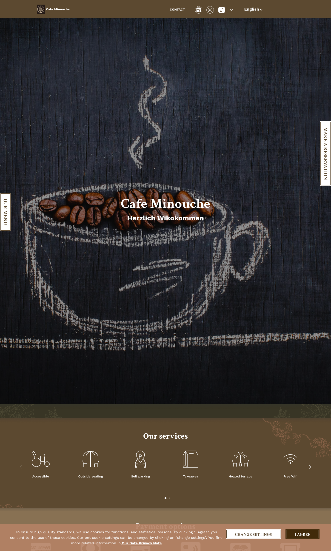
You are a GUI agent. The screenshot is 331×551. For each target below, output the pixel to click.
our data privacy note (141, 543)
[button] (254, 9)
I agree (302, 534)
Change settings (253, 534)
